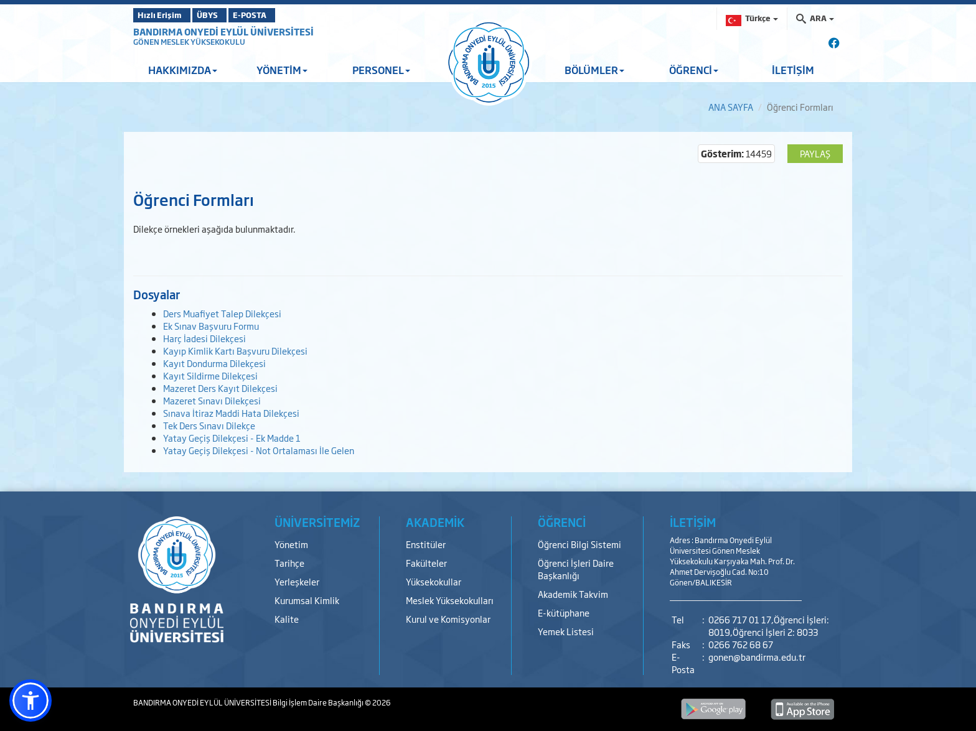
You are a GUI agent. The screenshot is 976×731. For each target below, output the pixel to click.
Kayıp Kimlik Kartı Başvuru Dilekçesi (235, 350)
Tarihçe (289, 562)
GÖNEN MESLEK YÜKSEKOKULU (189, 41)
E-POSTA (282, 15)
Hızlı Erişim (164, 15)
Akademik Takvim (573, 593)
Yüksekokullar (433, 581)
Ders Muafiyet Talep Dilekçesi (222, 313)
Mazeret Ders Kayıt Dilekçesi (220, 387)
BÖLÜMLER (594, 69)
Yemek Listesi (566, 631)
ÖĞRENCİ (693, 69)
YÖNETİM (281, 69)
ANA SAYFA (730, 106)
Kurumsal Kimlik (306, 600)
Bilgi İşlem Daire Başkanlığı (319, 702)
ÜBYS (224, 15)
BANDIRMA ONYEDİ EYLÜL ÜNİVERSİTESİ (223, 31)
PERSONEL (381, 69)
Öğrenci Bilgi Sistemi (579, 544)
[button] (30, 700)
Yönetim (291, 544)
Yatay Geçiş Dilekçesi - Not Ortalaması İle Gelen (258, 450)
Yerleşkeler (296, 581)
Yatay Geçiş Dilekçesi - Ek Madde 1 (232, 437)
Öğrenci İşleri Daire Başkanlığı (576, 569)
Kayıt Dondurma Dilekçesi (214, 363)
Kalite (286, 618)
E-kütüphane (563, 612)
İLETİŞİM (793, 69)
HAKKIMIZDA (182, 69)
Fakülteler (426, 562)
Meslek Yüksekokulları (450, 600)
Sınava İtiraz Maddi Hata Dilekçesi (231, 412)
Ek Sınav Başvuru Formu (211, 325)
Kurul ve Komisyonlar (448, 618)
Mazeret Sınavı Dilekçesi (212, 400)
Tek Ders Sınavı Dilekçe (209, 425)
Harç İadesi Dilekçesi (204, 338)
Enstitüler (426, 544)
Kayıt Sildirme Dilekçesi (210, 375)
